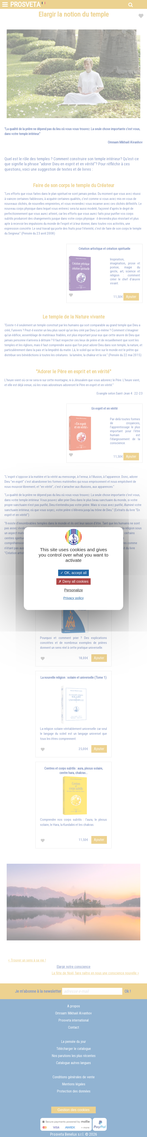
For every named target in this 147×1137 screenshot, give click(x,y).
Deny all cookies (73, 581)
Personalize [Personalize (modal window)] (73, 590)
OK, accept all (73, 573)
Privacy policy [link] (73, 598)
